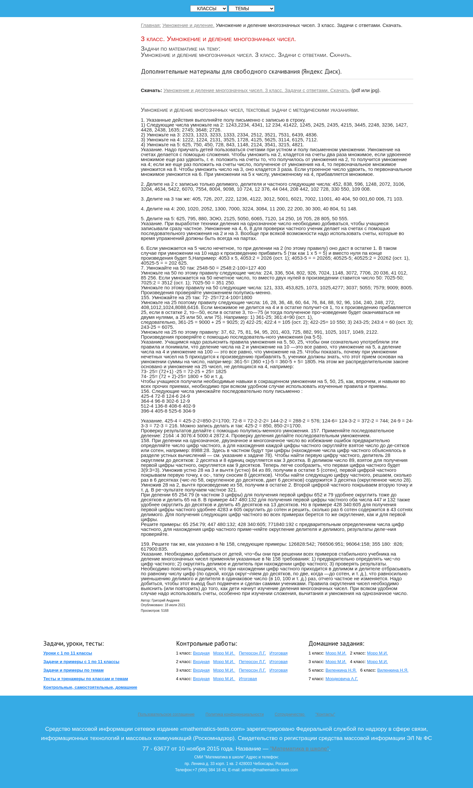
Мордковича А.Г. (342, 678)
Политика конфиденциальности (235, 714)
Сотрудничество (290, 714)
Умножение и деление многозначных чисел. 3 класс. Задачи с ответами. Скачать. (257, 90)
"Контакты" (325, 714)
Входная (201, 653)
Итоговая (278, 653)
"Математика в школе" (299, 748)
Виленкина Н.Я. (341, 670)
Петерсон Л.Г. (252, 653)
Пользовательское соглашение (166, 714)
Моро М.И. (224, 653)
